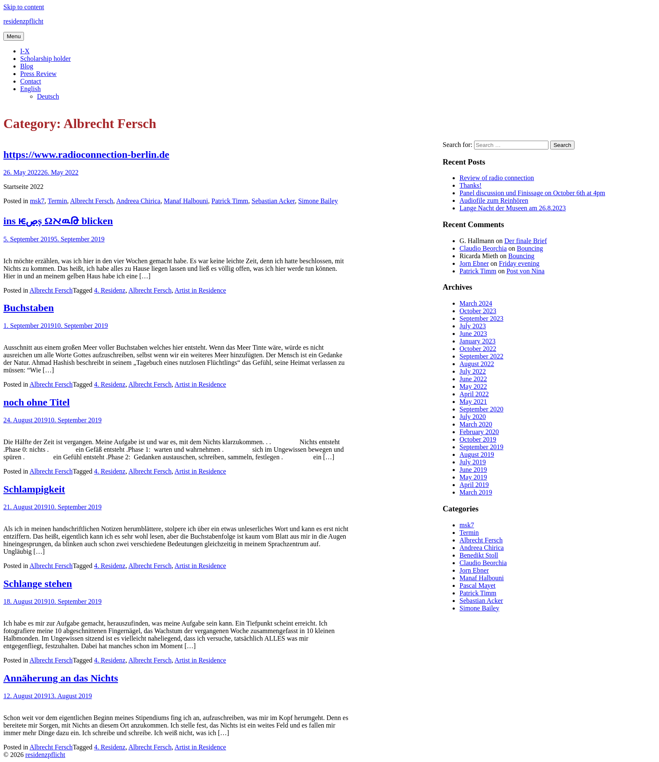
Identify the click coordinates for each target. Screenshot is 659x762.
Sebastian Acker (273, 200)
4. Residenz (110, 290)
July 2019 (472, 462)
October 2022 (477, 348)
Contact (30, 81)
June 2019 (473, 469)
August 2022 (476, 363)
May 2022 (473, 386)
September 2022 (481, 356)
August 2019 (476, 454)
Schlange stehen (37, 583)
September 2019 (481, 446)
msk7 (37, 200)
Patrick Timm (229, 200)
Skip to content (23, 6)
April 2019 (474, 484)
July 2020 (472, 416)
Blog (26, 66)
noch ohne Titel (36, 402)
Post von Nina (525, 271)
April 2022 (474, 394)
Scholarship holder (45, 58)
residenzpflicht (23, 21)
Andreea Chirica (138, 200)
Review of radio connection (496, 177)
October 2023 (477, 310)
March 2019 (475, 492)
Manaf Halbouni (186, 200)
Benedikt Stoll (478, 555)
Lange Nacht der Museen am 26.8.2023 (512, 208)
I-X (24, 51)
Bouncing (530, 248)
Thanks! (470, 185)
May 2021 (473, 401)
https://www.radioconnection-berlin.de (86, 154)
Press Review (38, 73)
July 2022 (472, 371)
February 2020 (479, 431)
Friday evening (519, 263)
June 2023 (473, 333)
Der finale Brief (525, 240)
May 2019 (473, 477)
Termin (57, 200)
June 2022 (473, 378)
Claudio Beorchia (482, 248)
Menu (14, 36)
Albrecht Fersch (91, 200)
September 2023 (481, 318)
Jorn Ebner (474, 263)
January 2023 (477, 341)
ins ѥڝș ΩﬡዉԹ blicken (58, 220)
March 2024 (475, 303)
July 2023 (472, 326)
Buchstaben (28, 307)
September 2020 (481, 409)
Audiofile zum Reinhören (493, 200)
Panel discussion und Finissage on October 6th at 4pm (532, 192)
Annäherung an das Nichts (60, 678)
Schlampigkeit (34, 489)
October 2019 (477, 439)
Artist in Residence (200, 290)
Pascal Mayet (477, 585)
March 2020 (475, 424)
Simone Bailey (318, 200)
